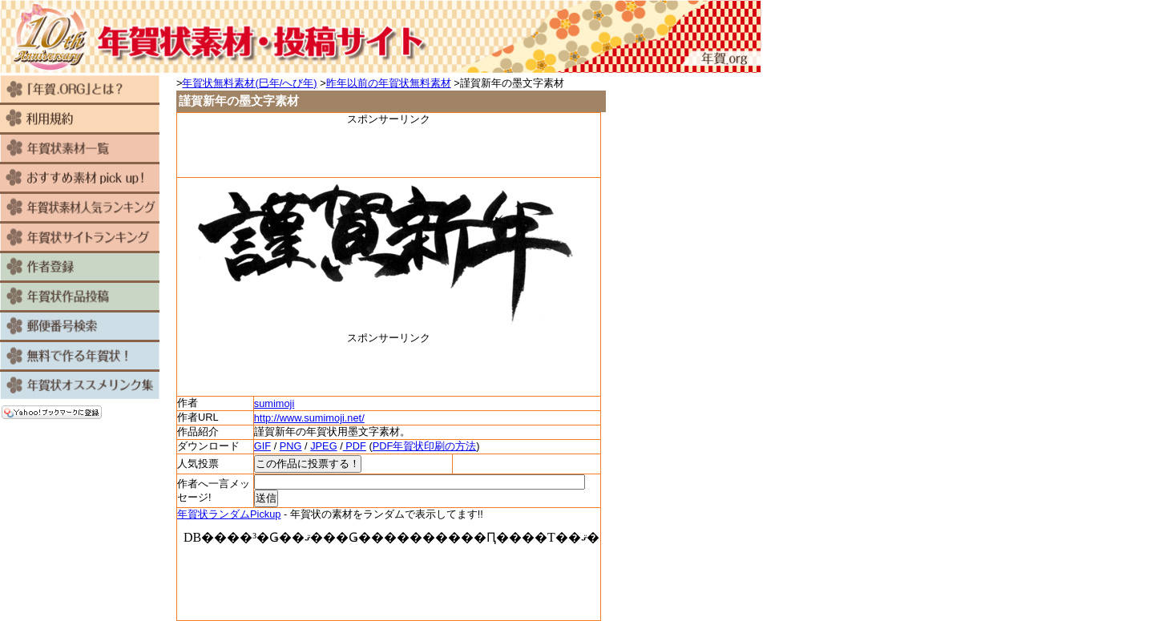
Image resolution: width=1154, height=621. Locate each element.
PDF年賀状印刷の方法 (425, 446)
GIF (262, 446)
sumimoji (274, 403)
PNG (291, 446)
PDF (354, 446)
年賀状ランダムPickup (228, 514)
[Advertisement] (388, 151)
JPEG (323, 446)
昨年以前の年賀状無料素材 (388, 83)
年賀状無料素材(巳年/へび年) (249, 83)
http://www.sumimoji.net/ (309, 418)
